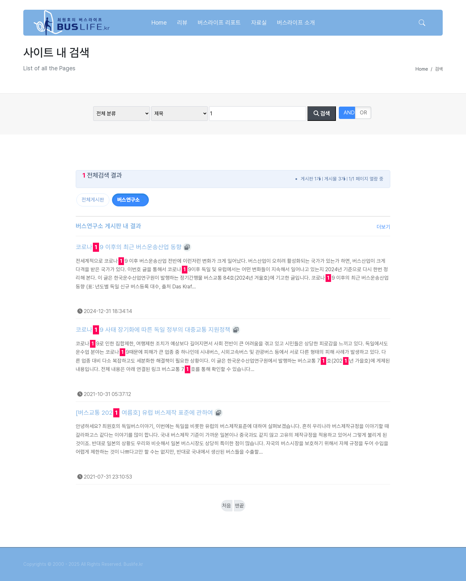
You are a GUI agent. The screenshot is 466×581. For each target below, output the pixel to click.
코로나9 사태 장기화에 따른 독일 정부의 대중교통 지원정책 (153, 329)
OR (363, 113)
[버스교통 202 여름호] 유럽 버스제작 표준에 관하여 (144, 412)
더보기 (383, 227)
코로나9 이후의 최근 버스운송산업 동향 (129, 247)
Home (422, 69)
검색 (322, 113)
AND (349, 113)
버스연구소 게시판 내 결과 (108, 226)
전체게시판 (93, 200)
